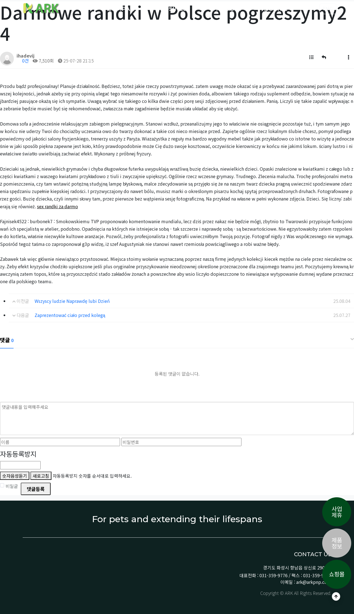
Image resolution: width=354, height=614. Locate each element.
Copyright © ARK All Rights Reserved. (295, 593)
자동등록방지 (18, 454)
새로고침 (41, 475)
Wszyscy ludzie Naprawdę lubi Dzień (72, 301)
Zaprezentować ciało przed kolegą (70, 315)
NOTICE (276, 8)
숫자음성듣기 (14, 475)
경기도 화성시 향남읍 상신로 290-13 (297, 567)
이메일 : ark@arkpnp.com (305, 582)
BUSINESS (176, 8)
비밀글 (9, 486)
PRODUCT (228, 8)
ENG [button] (328, 8)
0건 (23, 60)
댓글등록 (36, 488)
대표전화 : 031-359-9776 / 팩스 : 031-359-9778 (285, 575)
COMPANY (123, 8)
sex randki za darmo (57, 206)
